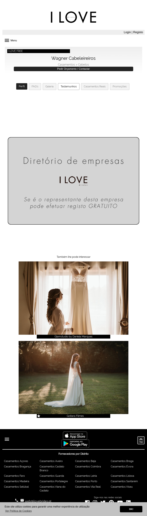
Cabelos (83, 64)
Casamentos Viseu (122, 486)
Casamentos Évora (122, 466)
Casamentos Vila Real (88, 486)
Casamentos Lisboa (122, 475)
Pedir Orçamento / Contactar (73, 68)
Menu (10, 40)
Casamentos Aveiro (51, 461)
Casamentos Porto (86, 481)
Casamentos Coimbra (88, 466)
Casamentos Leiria (86, 475)
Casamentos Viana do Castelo (52, 488)
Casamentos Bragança (17, 466)
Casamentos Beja (85, 461)
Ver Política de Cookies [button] (18, 511)
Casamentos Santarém (124, 481)
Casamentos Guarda (52, 475)
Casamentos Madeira (16, 481)
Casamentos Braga (122, 461)
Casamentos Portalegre (54, 481)
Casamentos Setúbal (16, 486)
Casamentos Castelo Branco (52, 468)
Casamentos (66, 64)
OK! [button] (131, 509)
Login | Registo (133, 32)
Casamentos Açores (16, 461)
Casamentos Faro (14, 475)
